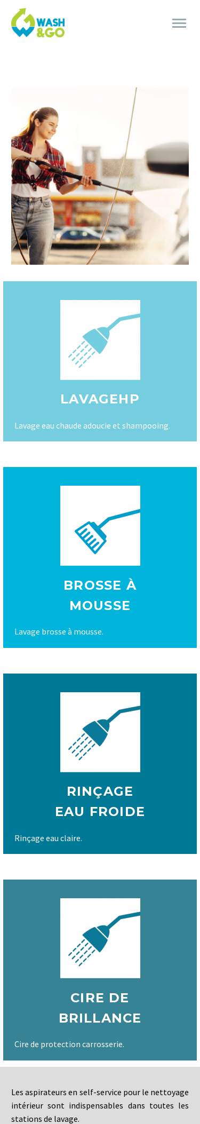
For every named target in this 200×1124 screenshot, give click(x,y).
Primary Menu (179, 23)
